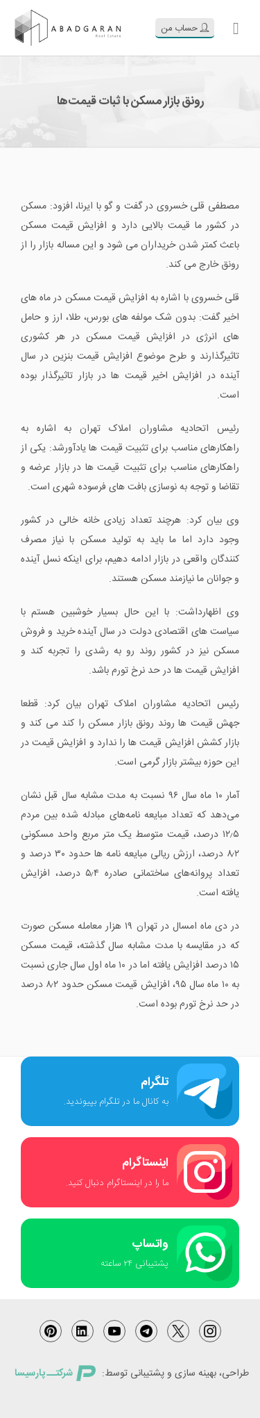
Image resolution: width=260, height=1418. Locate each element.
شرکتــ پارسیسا (55, 1373)
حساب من (185, 28)
